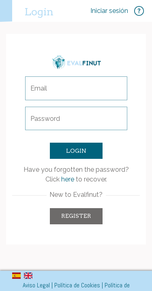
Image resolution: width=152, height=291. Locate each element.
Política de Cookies (77, 285)
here (67, 179)
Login (39, 11)
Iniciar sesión (109, 11)
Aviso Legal (36, 285)
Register (76, 216)
